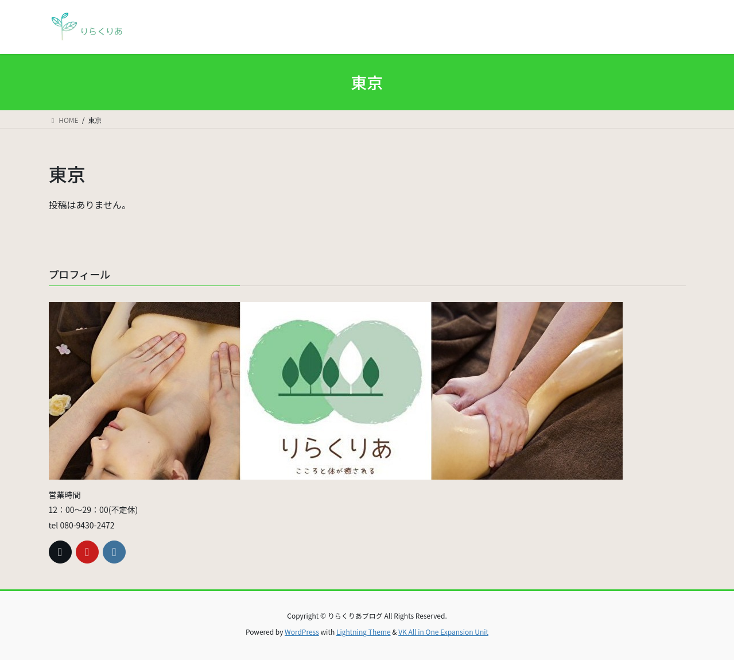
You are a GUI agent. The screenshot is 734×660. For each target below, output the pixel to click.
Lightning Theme (363, 631)
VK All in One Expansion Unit (443, 631)
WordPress (302, 631)
